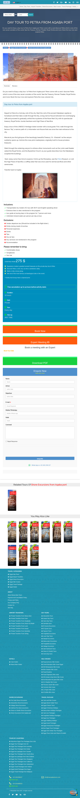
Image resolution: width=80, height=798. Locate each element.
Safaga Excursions (48, 646)
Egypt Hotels (13, 587)
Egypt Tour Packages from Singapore (22, 759)
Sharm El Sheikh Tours (49, 651)
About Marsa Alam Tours (15, 595)
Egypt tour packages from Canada (21, 751)
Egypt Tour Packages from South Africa (22, 754)
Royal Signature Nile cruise (51, 674)
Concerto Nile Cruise (49, 687)
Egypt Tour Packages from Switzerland (22, 764)
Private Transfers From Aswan (20, 628)
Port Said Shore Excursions (19, 700)
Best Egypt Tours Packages (51, 728)
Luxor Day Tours (48, 636)
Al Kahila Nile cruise (49, 692)
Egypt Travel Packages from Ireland (21, 766)
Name (7, 379)
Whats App (13, 779)
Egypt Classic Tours (49, 705)
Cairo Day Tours (48, 621)
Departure (9, 393)
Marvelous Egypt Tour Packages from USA (23, 741)
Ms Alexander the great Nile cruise (53, 679)
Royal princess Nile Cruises (51, 662)
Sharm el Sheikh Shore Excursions (21, 710)
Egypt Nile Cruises (15, 582)
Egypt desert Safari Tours (50, 703)
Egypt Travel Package (16, 584)
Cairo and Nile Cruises (49, 700)
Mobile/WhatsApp (11, 410)
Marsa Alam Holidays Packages (52, 710)
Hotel (7, 417)
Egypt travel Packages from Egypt (21, 769)
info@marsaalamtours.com (52, 777)
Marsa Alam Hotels (16, 664)
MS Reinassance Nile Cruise (51, 667)
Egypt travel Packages (49, 723)
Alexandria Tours (48, 616)
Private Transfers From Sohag (19, 633)
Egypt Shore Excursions (18, 48)
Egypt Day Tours (14, 574)
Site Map (10, 607)
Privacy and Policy (13, 600)
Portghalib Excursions (49, 643)
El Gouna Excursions (49, 626)
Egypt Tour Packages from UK (19, 744)
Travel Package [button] (66, 6)
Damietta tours (47, 623)
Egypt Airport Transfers (16, 577)
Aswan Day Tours (48, 618)
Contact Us (11, 605)
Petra (60, 159)
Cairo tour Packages (49, 713)
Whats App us (40, 465)
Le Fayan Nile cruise (49, 689)
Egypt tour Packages (49, 718)
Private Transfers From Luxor (19, 626)
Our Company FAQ (13, 602)
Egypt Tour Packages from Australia (21, 746)
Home (21, 6)
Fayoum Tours (47, 631)
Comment (9, 425)
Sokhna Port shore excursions (19, 708)
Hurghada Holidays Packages (51, 715)
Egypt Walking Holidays (50, 720)
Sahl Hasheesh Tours (49, 648)
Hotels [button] (74, 6)
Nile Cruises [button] (57, 6)
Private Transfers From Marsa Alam (21, 616)
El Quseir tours (47, 628)
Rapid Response (11, 441)
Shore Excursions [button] (47, 6)
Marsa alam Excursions (50, 641)
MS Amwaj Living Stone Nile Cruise (53, 677)
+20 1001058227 (17, 777)
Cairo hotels (14, 662)
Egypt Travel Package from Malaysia (21, 771)
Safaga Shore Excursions (18, 705)
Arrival (8, 386)
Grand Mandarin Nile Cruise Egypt (53, 664)
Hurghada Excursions (49, 633)
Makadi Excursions (48, 638)
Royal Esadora (47, 672)
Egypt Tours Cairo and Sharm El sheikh (54, 733)
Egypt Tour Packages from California (21, 761)
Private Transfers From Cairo (19, 618)
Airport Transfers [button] (36, 6)
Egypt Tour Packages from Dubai (20, 749)
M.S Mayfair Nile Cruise (50, 682)
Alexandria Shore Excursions (19, 703)
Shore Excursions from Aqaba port (39, 48)
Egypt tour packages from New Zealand (22, 756)
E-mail (8, 402)
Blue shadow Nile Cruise (50, 669)
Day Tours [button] (27, 6)
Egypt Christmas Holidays (50, 708)
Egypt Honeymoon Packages (51, 725)
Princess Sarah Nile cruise (51, 684)
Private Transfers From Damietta (20, 631)
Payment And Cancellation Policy (17, 597)
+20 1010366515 (17, 783)
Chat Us (73, 792)
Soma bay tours (47, 654)
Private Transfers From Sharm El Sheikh (22, 623)
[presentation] (20, 451)
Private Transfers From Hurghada (20, 621)
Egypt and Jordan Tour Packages (52, 730)
